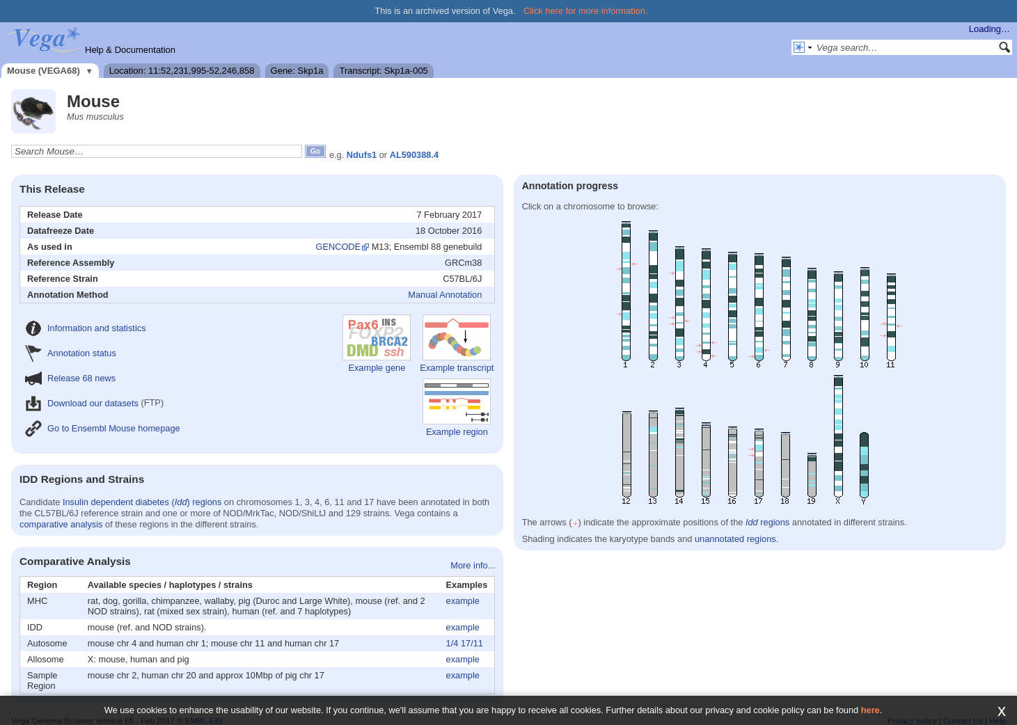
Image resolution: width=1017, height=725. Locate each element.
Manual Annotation (445, 294)
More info (468, 565)
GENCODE (338, 246)
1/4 (452, 643)
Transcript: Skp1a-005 (383, 70)
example (463, 601)
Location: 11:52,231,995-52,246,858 (182, 70)
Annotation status (70, 353)
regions (767, 522)
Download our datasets (82, 403)
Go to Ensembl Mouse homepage (102, 428)
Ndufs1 (362, 155)
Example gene (376, 343)
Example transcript (457, 343)
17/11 (472, 643)
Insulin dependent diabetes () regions (142, 502)
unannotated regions (735, 539)
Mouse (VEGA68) (43, 70)
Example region (457, 408)
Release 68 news (70, 378)
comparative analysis (61, 524)
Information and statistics (85, 328)
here (870, 710)
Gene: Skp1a (297, 70)
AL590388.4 (414, 155)
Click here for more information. (585, 11)
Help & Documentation (130, 50)
